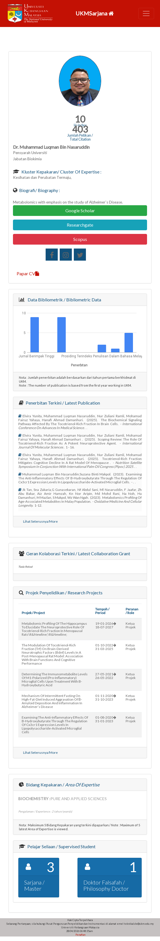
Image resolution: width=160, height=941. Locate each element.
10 (80, 119)
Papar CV (28, 273)
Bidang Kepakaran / (62, 784)
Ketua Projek (130, 625)
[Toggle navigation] (146, 13)
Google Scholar (80, 210)
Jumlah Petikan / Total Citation (80, 137)
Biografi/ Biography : (39, 190)
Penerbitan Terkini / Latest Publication (62, 402)
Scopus (80, 239)
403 (80, 129)
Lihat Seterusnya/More (40, 521)
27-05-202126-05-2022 (105, 676)
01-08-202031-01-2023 (105, 719)
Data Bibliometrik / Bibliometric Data (63, 299)
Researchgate (80, 224)
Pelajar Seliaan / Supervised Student (60, 846)
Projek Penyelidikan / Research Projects (64, 592)
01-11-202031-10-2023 (105, 697)
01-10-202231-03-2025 (105, 647)
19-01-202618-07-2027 (105, 625)
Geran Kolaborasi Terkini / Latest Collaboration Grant (77, 553)
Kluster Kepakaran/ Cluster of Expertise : (61, 171)
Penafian (80, 934)
